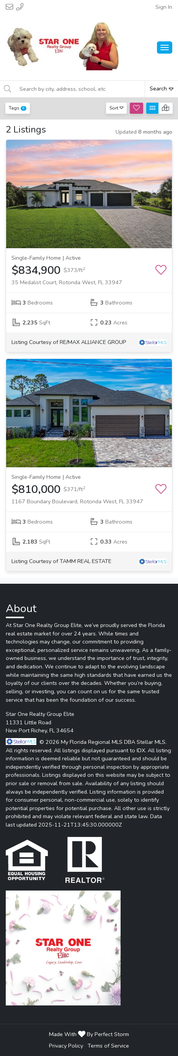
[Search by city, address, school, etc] (80, 89)
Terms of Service (108, 1045)
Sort (116, 108)
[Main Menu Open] (164, 47)
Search (161, 88)
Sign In (163, 7)
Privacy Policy (66, 1045)
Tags (17, 108)
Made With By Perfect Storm (89, 1034)
